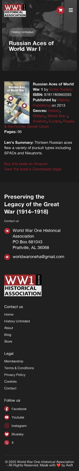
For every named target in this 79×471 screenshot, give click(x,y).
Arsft (69, 465)
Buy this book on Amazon (26, 163)
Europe (55, 121)
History (54, 110)
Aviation (40, 121)
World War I (57, 115)
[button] (71, 10)
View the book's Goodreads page (32, 169)
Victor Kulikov (60, 89)
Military (39, 115)
